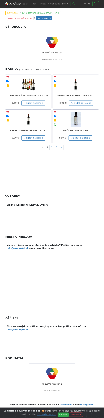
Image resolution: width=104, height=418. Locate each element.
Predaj (42, 3)
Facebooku (66, 404)
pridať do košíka (33, 103)
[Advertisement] (52, 171)
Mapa (34, 3)
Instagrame (87, 404)
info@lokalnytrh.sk (18, 248)
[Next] (61, 147)
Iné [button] (64, 3)
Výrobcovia (54, 3)
